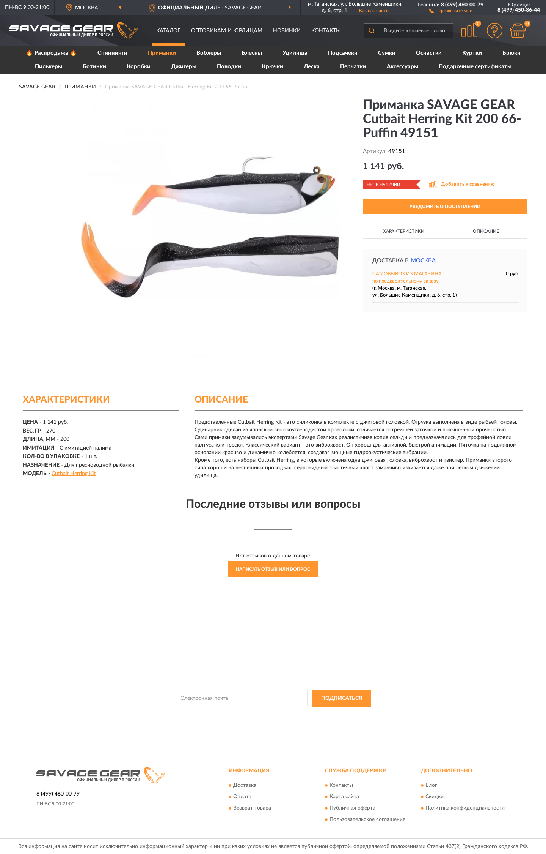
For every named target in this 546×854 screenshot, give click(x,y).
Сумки (386, 53)
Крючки (272, 66)
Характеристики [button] (403, 231)
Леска (312, 66)
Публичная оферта (352, 808)
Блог (431, 785)
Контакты (326, 30)
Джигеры (183, 66)
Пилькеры (48, 66)
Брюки (511, 53)
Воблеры (208, 53)
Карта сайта (344, 797)
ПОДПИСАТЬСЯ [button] (341, 698)
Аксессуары (402, 66)
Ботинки (94, 66)
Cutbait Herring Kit (74, 473)
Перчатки (353, 66)
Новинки (287, 30)
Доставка (244, 785)
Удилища (295, 53)
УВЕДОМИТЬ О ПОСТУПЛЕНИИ (445, 206)
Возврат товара (252, 808)
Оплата (242, 797)
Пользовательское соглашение (367, 819)
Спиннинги (112, 53)
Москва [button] (423, 261)
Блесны (252, 53)
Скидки (434, 797)
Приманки (162, 53)
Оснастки (429, 53)
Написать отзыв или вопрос (273, 569)
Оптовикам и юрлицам (226, 30)
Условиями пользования (333, 715)
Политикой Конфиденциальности (266, 715)
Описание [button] (486, 231)
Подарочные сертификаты (475, 66)
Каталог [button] (168, 30)
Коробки (139, 66)
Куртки (472, 53)
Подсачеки (343, 53)
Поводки (229, 66)
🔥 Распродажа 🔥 (51, 53)
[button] (450, 10)
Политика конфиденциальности (465, 808)
